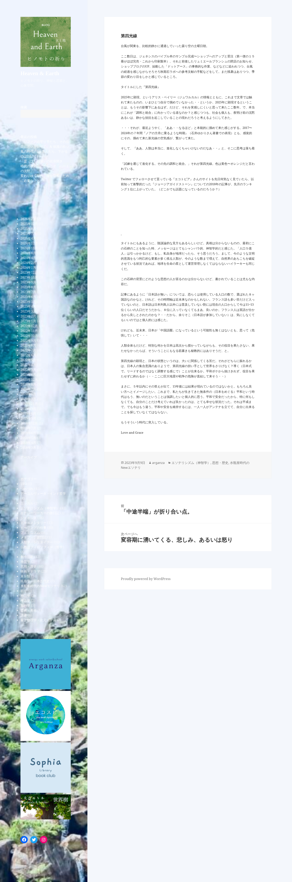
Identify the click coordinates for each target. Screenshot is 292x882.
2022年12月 (29, 326)
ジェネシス (28, 518)
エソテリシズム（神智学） (39, 508)
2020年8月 (28, 384)
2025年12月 (29, 224)
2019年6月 (28, 413)
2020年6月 (28, 394)
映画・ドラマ (30, 571)
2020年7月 (28, 389)
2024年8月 (28, 253)
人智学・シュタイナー (36, 542)
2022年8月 (28, 345)
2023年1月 (28, 321)
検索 (23, 107)
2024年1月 (28, 267)
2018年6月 (28, 433)
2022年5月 (28, 360)
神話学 (25, 595)
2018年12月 (29, 423)
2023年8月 (28, 287)
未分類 (25, 576)
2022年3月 (28, 369)
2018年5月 (28, 438)
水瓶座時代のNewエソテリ (40, 586)
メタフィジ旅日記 (33, 537)
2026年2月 (28, 219)
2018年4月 (28, 442)
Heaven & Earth (39, 73)
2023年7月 (28, 292)
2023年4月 (28, 306)
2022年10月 (29, 335)
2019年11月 (29, 403)
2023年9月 (28, 282)
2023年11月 (29, 277)
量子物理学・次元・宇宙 (38, 620)
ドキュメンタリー (33, 522)
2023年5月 (28, 301)
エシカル (26, 503)
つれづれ (26, 488)
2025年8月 (28, 228)
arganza (158, 462)
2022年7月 (28, 350)
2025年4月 (28, 238)
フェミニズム (30, 532)
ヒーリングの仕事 (33, 527)
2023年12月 (29, 272)
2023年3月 (28, 311)
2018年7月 (28, 428)
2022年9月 (28, 340)
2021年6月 (28, 374)
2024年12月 (29, 243)
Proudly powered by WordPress (146, 579)
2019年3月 (28, 418)
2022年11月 (29, 331)
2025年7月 (28, 233)
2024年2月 (28, 262)
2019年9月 (28, 408)
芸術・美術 (28, 610)
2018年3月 (28, 447)
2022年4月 (28, 365)
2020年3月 (28, 399)
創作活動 (26, 556)
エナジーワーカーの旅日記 (39, 513)
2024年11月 (29, 248)
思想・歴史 (28, 566)
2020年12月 (29, 379)
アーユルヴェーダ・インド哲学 (43, 493)
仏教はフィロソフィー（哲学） (43, 547)
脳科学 (25, 605)
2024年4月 (28, 258)
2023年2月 (28, 316)
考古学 (25, 600)
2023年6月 (28, 296)
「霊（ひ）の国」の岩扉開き (41, 161)
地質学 (25, 561)
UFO (23, 484)
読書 (23, 615)
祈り (23, 591)
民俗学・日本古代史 (35, 581)
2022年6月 (28, 355)
